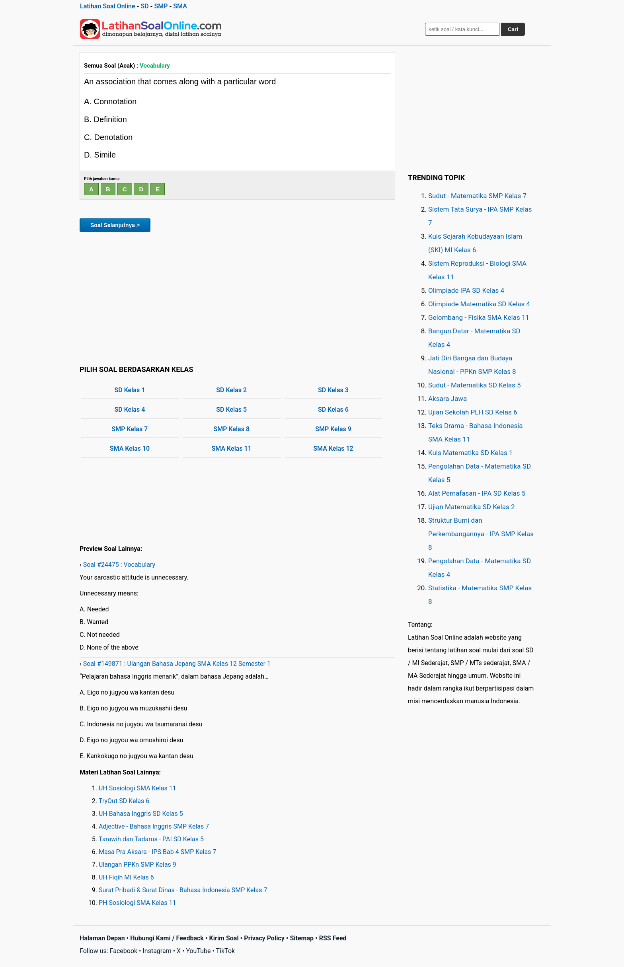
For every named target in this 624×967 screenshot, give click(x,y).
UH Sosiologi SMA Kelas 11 (137, 788)
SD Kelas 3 (333, 390)
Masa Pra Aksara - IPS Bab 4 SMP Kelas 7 (157, 852)
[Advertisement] (237, 297)
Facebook (123, 951)
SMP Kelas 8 (231, 429)
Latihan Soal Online (107, 6)
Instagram (156, 951)
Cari (513, 29)
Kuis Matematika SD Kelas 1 (470, 453)
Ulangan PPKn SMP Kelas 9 (137, 864)
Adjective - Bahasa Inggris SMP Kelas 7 (154, 826)
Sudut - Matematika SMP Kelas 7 (477, 196)
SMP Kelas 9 (333, 429)
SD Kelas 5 (231, 409)
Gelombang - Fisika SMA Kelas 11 (478, 317)
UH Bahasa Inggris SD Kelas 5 (141, 813)
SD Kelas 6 (333, 409)
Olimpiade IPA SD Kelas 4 (466, 290)
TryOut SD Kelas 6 (124, 801)
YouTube (198, 951)
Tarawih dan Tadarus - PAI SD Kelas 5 (151, 839)
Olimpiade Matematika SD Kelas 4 (479, 304)
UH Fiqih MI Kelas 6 (126, 877)
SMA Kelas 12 (333, 448)
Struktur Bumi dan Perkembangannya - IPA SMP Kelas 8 (481, 533)
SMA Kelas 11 (232, 448)
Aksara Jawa (447, 399)
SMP (161, 6)
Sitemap (302, 938)
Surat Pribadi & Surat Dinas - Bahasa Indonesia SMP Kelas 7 (183, 890)
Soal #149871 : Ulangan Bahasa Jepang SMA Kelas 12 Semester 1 (177, 663)
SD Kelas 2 (231, 390)
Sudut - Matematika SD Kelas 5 (474, 385)
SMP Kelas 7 (130, 429)
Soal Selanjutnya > (115, 225)
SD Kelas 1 (130, 390)
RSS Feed (333, 938)
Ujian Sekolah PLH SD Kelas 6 (472, 412)
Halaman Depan (102, 938)
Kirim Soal (224, 938)
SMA (180, 6)
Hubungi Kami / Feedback (167, 938)
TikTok (225, 951)
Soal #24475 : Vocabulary (119, 564)
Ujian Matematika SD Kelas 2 (471, 507)
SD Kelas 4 (130, 409)
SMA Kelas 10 (130, 448)
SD (144, 6)
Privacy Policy (264, 938)
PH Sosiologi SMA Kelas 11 (137, 903)
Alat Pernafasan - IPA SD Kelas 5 (476, 493)
